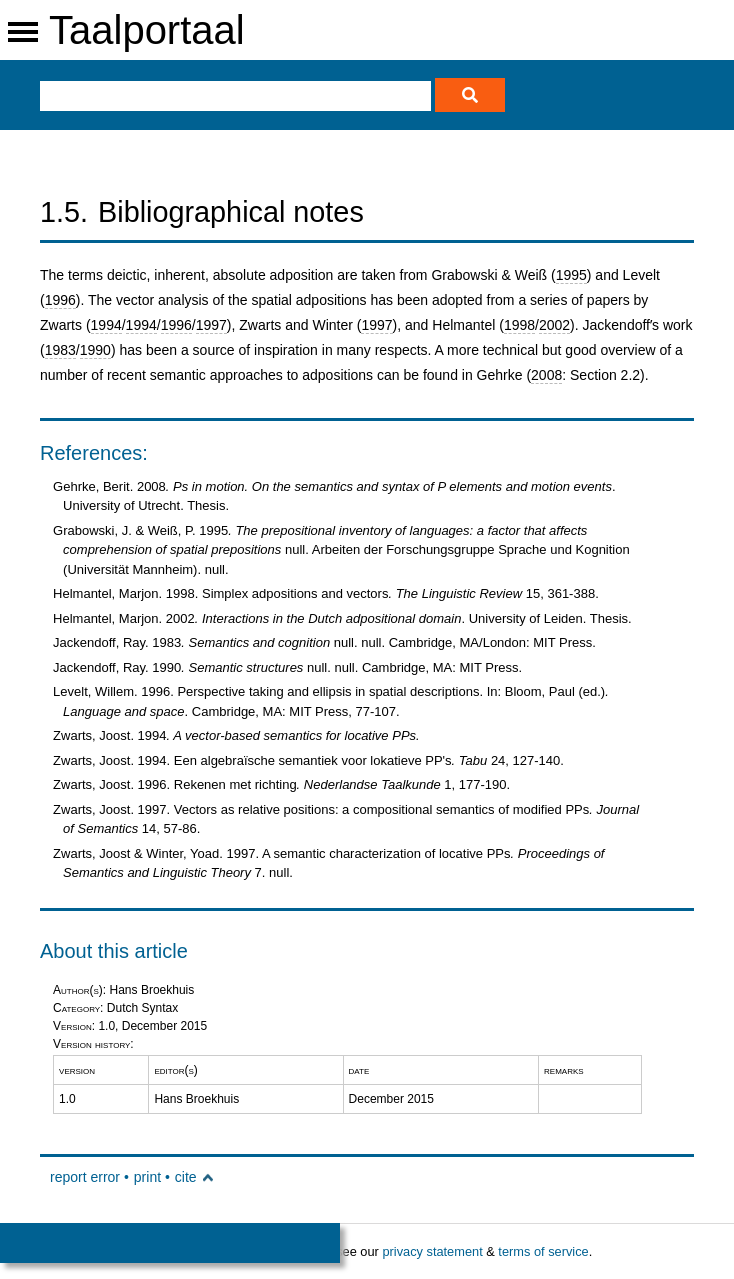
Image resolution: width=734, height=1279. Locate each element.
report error (85, 1177)
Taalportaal (147, 30)
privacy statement (432, 1251)
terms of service (543, 1251)
